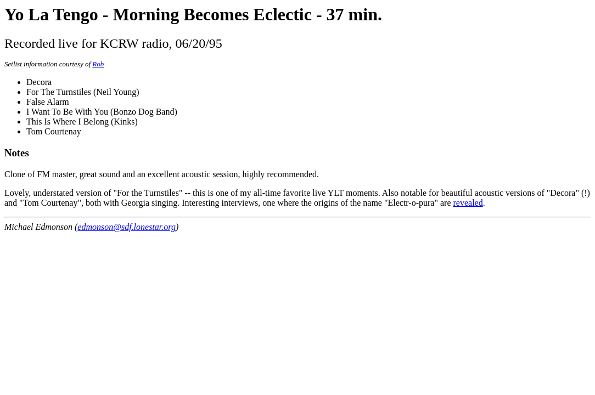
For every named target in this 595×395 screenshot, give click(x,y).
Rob (98, 64)
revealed (468, 202)
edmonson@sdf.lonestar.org (126, 227)
